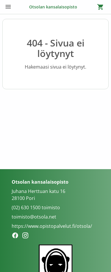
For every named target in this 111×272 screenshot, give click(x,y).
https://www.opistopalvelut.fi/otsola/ (52, 226)
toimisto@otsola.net (34, 217)
